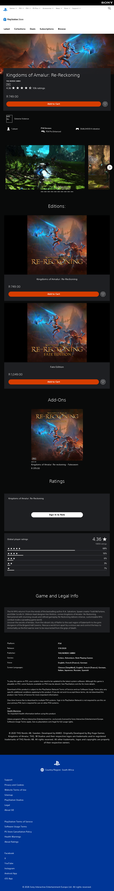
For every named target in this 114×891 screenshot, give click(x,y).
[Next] (109, 164)
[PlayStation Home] (5, 8)
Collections (19, 26)
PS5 (20, 8)
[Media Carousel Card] (45, 164)
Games (12, 8)
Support (75, 8)
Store (66, 8)
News (58, 8)
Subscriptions (47, 26)
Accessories (47, 8)
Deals (32, 26)
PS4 (27, 8)
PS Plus (35, 8)
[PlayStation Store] (14, 16)
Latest (7, 26)
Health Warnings (14, 708)
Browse (62, 26)
